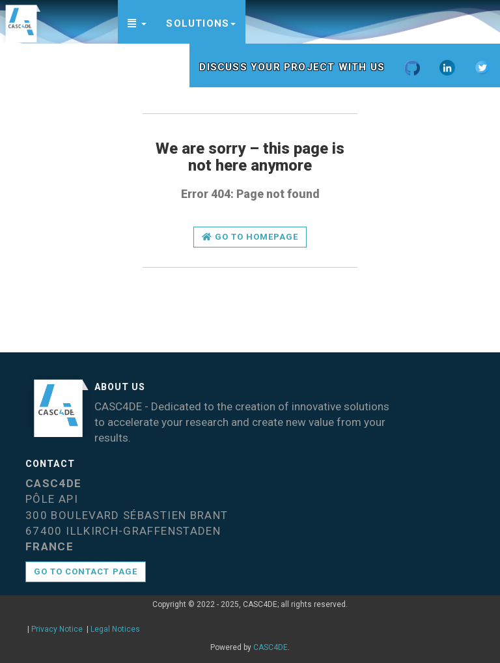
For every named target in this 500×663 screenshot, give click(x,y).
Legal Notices (115, 629)
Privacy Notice (57, 629)
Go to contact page (85, 571)
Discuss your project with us (292, 67)
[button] (137, 21)
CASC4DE (270, 647)
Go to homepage (250, 237)
